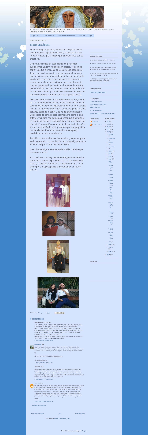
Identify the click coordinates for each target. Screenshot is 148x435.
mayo (110, 159)
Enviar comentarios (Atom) (62, 418)
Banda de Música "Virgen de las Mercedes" (103, 113)
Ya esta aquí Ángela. (110, 223)
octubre (111, 142)
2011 (108, 254)
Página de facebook (96, 101)
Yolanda (37, 383)
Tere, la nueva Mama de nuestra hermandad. (110, 208)
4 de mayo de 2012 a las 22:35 (43, 379)
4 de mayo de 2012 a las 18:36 (43, 340)
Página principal (36, 35)
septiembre (112, 147)
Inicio (59, 413)
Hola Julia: (110, 162)
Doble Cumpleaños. (110, 197)
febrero (111, 247)
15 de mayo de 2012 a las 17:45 (44, 401)
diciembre (111, 134)
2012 (108, 132)
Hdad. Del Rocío (95, 107)
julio (110, 153)
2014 (108, 126)
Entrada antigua (80, 413)
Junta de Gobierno (49, 35)
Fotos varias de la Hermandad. (66, 35)
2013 (108, 129)
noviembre (112, 138)
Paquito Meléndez (97, 125)
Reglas (90, 35)
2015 (108, 124)
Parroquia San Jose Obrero (98, 104)
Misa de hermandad (110, 176)
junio (110, 156)
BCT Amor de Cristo (96, 110)
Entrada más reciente (37, 413)
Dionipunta (37, 344)
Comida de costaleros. (110, 182)
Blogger (84, 431)
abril (110, 242)
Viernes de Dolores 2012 (110, 235)
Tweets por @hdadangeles (98, 92)
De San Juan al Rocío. (110, 169)
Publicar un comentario (39, 405)
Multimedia (82, 35)
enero (110, 251)
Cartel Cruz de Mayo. (110, 190)
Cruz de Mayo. (110, 217)
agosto (111, 151)
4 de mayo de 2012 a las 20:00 (43, 362)
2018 (108, 121)
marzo (111, 244)
